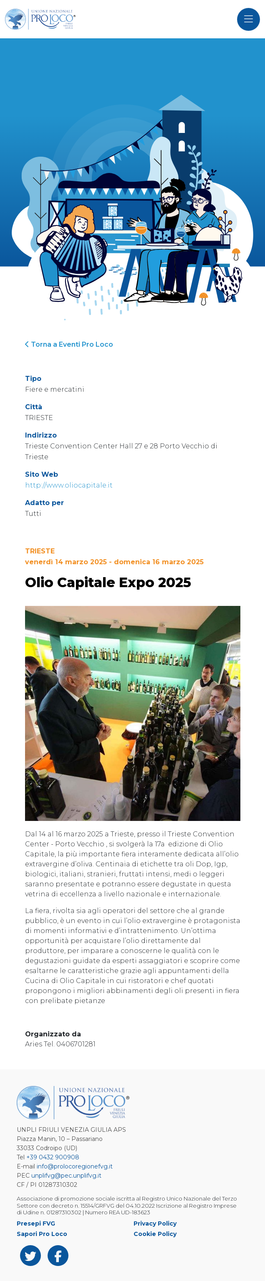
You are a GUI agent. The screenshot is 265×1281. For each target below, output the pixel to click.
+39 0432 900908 (52, 1157)
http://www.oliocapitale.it (69, 485)
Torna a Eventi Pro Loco (69, 344)
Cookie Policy (155, 1234)
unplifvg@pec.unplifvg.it (66, 1175)
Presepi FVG (36, 1223)
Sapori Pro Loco (42, 1234)
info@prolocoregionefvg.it (75, 1166)
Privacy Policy (155, 1223)
